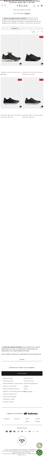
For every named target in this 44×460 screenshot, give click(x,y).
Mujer (22, 13)
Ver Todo (17, 13)
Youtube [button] (37, 418)
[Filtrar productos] (42, 32)
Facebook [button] (17, 418)
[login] (38, 5)
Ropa (31, 28)
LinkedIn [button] (27, 421)
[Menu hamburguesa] (2, 6)
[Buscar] (5, 6)
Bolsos (24, 28)
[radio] (32, 32)
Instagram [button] (6, 418)
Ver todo (6, 28)
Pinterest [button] (37, 421)
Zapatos (15, 28)
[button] (34, 6)
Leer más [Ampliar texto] (22, 359)
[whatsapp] (39, 452)
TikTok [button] (27, 418)
